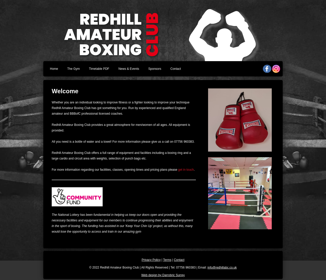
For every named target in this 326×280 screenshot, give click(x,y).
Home (54, 69)
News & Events (128, 69)
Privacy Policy (151, 260)
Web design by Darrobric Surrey (163, 275)
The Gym (73, 69)
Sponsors (154, 69)
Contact (175, 69)
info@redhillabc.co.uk (222, 267)
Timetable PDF (99, 69)
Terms (167, 260)
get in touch (186, 169)
